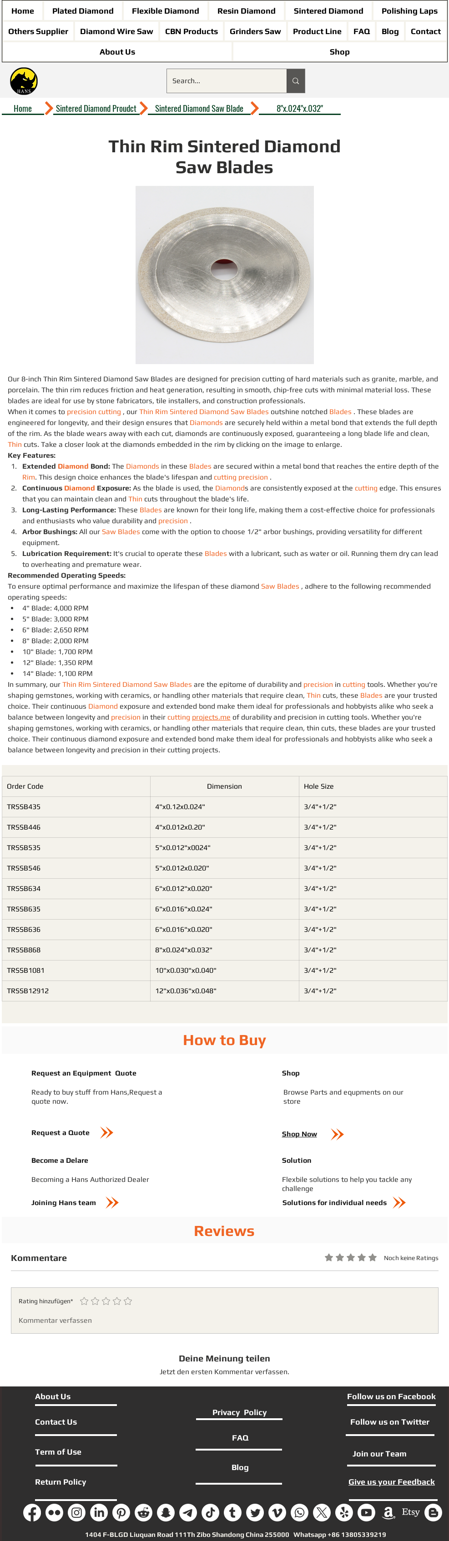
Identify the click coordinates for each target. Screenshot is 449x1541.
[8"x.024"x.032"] (300, 108)
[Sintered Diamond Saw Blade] (199, 108)
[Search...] (220, 81)
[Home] (23, 108)
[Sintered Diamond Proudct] (96, 108)
